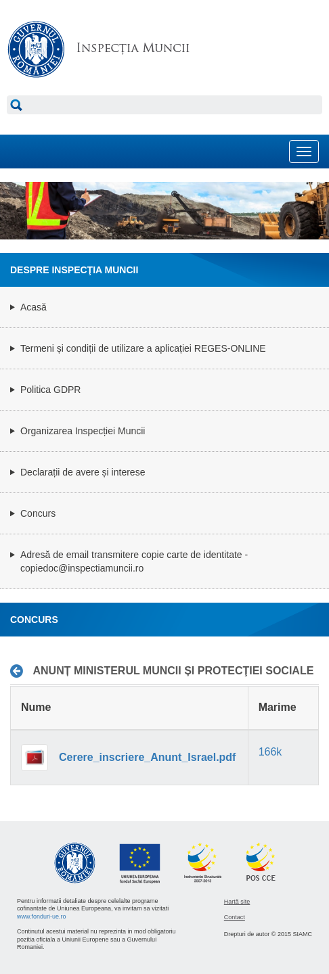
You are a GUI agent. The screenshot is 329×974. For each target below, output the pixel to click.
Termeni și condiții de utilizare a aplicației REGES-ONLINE (143, 348)
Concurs (38, 513)
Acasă (33, 307)
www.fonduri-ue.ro (41, 916)
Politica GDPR (50, 389)
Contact (234, 917)
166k (270, 752)
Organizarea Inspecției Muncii (82, 430)
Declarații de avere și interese (82, 472)
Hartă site (237, 901)
